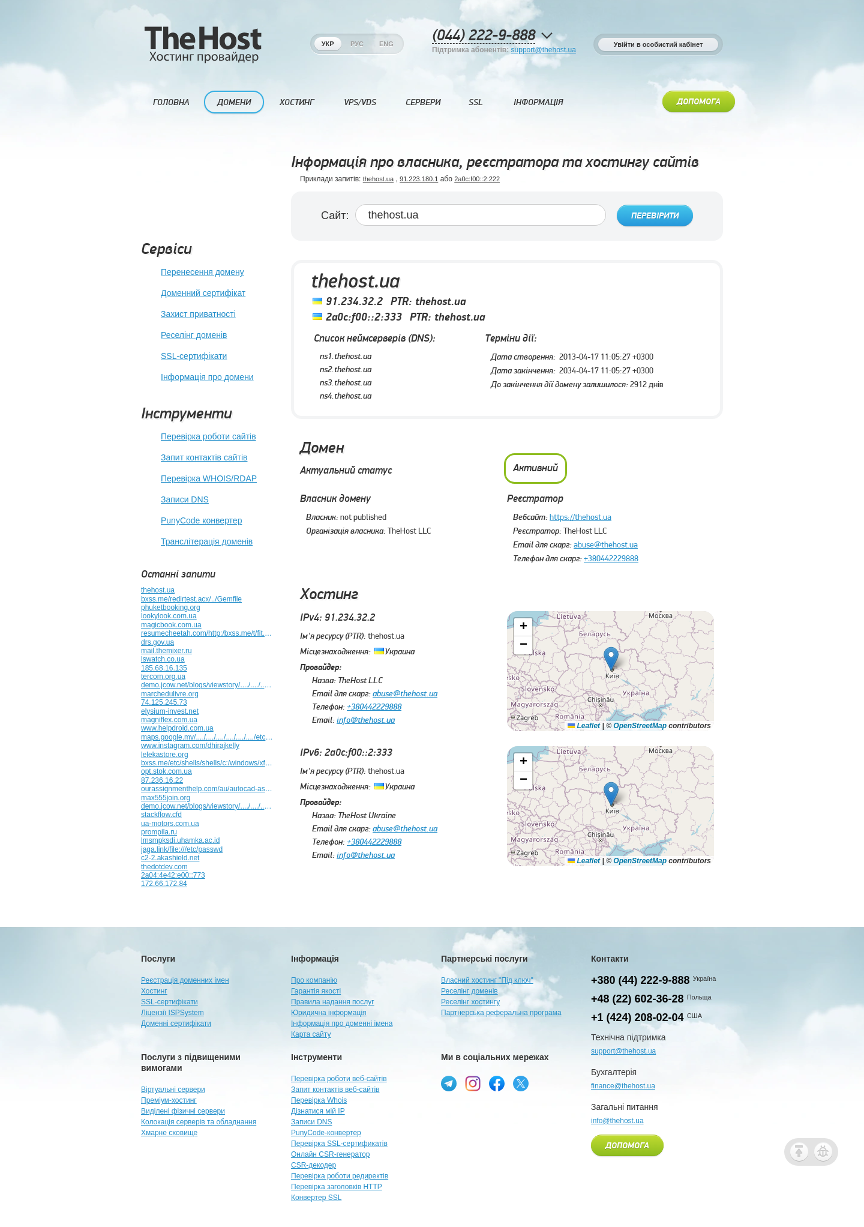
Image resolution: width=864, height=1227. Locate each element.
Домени (234, 102)
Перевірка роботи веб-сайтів (339, 1079)
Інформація (538, 102)
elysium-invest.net (170, 711)
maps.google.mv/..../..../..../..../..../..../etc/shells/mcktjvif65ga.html (207, 737)
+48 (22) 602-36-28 (637, 999)
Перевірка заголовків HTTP (336, 1187)
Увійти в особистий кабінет (658, 44)
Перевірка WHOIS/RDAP (199, 479)
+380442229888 (611, 556)
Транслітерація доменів (197, 542)
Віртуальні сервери (173, 1089)
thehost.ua (158, 590)
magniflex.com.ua (169, 720)
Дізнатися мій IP (318, 1111)
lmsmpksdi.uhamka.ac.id (180, 840)
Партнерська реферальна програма (501, 1012)
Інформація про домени (197, 377)
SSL (476, 102)
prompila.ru (159, 832)
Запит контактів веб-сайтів (335, 1089)
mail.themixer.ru (166, 651)
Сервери (423, 102)
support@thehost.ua (543, 50)
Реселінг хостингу (470, 1002)
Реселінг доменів (184, 335)
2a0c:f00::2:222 (477, 178)
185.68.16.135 (164, 668)
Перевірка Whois (319, 1100)
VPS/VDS (360, 102)
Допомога (699, 102)
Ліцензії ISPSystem (172, 1012)
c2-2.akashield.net (170, 858)
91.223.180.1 (419, 178)
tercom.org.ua (163, 676)
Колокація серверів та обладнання (198, 1122)
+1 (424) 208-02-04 (637, 1017)
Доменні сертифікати (176, 1023)
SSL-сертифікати (184, 356)
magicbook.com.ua (171, 625)
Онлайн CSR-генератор (330, 1154)
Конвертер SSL (316, 1197)
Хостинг (297, 102)
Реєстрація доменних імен (185, 980)
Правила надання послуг (332, 1002)
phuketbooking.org (170, 607)
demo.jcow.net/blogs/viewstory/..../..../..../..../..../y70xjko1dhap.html (207, 806)
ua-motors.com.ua (170, 823)
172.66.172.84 (164, 883)
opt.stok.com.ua (166, 771)
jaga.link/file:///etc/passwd (182, 849)
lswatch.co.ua (163, 659)
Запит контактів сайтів (194, 458)
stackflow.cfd (161, 814)
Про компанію (314, 980)
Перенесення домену (192, 272)
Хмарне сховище (169, 1133)
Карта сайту (311, 1034)
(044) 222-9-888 (483, 36)
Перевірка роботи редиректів (339, 1176)
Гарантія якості (316, 991)
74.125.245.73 (164, 702)
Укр (328, 43)
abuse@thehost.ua (606, 542)
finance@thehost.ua (623, 1086)
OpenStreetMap (640, 723)
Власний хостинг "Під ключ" (487, 980)
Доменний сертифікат (193, 293)
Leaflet (584, 723)
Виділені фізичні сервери (183, 1111)
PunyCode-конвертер (326, 1133)
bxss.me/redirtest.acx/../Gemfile (191, 599)
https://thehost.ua (580, 515)
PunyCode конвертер (191, 521)
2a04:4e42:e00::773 (173, 875)
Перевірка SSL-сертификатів (339, 1143)
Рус (357, 43)
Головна (171, 102)
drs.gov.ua (157, 642)
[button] (611, 656)
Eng (386, 43)
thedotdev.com (164, 867)
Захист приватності (188, 314)
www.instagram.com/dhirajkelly (190, 745)
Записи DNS (175, 500)
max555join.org (165, 798)
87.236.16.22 (162, 780)
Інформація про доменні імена (341, 1023)
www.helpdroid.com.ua (177, 728)
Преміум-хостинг (169, 1100)
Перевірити (655, 215)
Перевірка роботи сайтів (198, 437)
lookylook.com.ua (169, 616)
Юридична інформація (329, 1012)
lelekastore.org (164, 754)
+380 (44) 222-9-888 (640, 980)
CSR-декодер (313, 1165)
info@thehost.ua (366, 718)
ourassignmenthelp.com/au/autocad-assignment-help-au (207, 789)
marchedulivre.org (170, 694)
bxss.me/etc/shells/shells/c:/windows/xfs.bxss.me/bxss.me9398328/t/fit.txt (207, 763)
